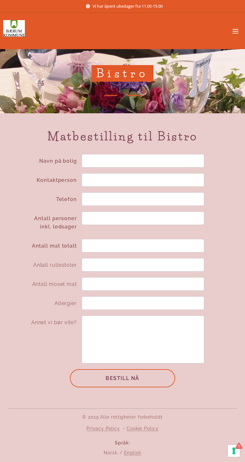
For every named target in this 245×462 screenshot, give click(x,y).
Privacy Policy (103, 428)
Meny (235, 31)
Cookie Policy (143, 428)
